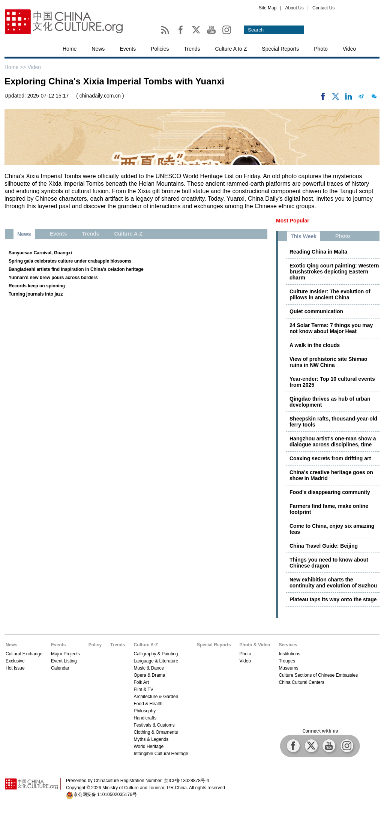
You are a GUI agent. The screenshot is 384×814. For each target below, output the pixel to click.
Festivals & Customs (154, 725)
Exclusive (15, 661)
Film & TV (143, 689)
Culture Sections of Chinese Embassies (318, 675)
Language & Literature (156, 661)
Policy (95, 644)
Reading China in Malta (318, 252)
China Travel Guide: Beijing (324, 546)
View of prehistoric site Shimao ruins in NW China (328, 362)
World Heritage (149, 746)
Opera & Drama (149, 675)
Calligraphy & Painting (156, 653)
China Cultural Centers (301, 682)
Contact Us (323, 8)
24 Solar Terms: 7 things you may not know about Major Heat (331, 328)
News (98, 49)
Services (288, 644)
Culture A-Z (146, 644)
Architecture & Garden (156, 696)
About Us (294, 8)
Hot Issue (15, 668)
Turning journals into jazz (36, 294)
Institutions (289, 653)
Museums (288, 668)
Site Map (267, 8)
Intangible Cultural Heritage (161, 753)
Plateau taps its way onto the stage (333, 599)
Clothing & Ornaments (156, 732)
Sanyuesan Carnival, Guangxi (40, 252)
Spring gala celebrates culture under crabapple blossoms (70, 261)
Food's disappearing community (330, 492)
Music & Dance (149, 668)
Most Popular (292, 221)
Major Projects (65, 653)
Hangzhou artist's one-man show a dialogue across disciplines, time (333, 442)
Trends (192, 49)
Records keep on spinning (37, 285)
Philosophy (145, 710)
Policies (160, 49)
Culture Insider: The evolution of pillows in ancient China (330, 294)
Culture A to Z (231, 49)
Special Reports (280, 49)
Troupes (287, 661)
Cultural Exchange (24, 653)
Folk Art (141, 682)
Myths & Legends (151, 739)
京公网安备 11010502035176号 (105, 794)
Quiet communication (316, 311)
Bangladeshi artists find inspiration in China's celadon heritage (76, 269)
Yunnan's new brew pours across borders (53, 277)
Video (349, 49)
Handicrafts (145, 718)
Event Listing (64, 661)
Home (69, 49)
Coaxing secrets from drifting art (330, 458)
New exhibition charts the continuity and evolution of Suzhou (333, 583)
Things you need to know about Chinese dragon (329, 563)
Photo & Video (255, 644)
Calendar (60, 668)
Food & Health (148, 703)
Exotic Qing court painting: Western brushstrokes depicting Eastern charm (334, 272)
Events (128, 49)
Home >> (15, 67)
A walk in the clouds (315, 345)
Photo (321, 49)
